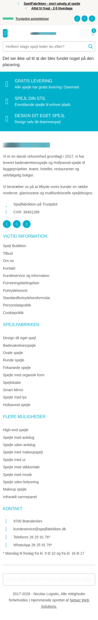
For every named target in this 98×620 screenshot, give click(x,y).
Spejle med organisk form (23, 375)
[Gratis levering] (7, 84)
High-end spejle (15, 430)
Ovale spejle (13, 353)
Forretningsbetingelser (21, 283)
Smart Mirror (13, 390)
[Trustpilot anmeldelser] (8, 18)
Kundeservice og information (26, 276)
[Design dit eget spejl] (7, 119)
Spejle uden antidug (19, 445)
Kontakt (9, 268)
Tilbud (8, 253)
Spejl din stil (30, 98)
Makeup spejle (14, 489)
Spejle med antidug (18, 437)
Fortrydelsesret (15, 290)
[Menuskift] (5, 33)
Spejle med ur (14, 460)
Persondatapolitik (17, 305)
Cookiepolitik (13, 313)
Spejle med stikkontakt (21, 467)
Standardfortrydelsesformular (26, 298)
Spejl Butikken (14, 246)
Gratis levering (33, 81)
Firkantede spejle (17, 368)
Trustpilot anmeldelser (32, 19)
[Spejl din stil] (7, 101)
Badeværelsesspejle (19, 345)
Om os (8, 261)
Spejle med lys (15, 397)
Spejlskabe (12, 382)
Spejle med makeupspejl (23, 452)
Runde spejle (13, 360)
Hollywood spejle (16, 405)
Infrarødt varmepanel (20, 497)
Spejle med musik (17, 475)
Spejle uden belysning (21, 482)
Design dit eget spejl (40, 115)
